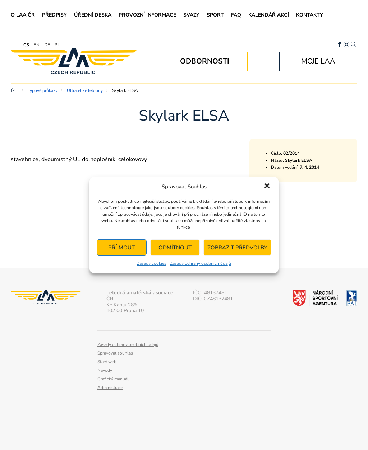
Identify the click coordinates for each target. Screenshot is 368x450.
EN (37, 45)
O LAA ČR (23, 14)
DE (47, 45)
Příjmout (121, 247)
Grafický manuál (113, 379)
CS (26, 45)
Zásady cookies (151, 263)
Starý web (106, 362)
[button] (267, 186)
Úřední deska (92, 14)
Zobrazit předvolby (237, 247)
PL (57, 45)
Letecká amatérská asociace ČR (74, 61)
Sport (215, 14)
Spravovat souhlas (115, 353)
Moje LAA (318, 61)
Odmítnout (175, 247)
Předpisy (54, 14)
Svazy (191, 14)
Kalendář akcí (268, 14)
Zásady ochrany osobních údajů (200, 263)
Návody (104, 370)
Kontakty (309, 14)
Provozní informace (147, 14)
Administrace (110, 387)
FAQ (236, 14)
